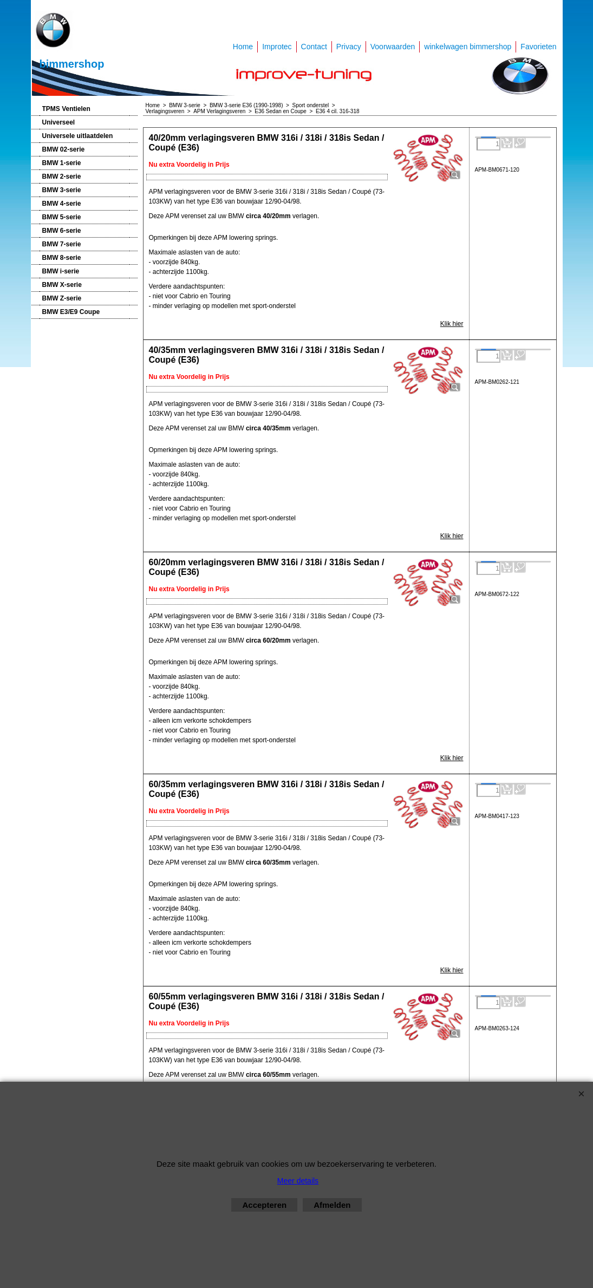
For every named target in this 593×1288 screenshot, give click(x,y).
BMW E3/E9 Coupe (71, 312)
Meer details (297, 1180)
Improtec (276, 46)
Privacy (348, 46)
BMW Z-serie (62, 298)
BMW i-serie (61, 271)
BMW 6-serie (61, 230)
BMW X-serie (62, 285)
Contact (314, 46)
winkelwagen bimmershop (467, 46)
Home (243, 46)
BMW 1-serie (61, 163)
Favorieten (538, 46)
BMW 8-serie (61, 257)
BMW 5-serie (61, 217)
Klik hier (452, 324)
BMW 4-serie (61, 203)
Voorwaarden (392, 46)
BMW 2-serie (61, 176)
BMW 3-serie (61, 190)
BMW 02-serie (63, 149)
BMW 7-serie (61, 244)
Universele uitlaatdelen (77, 136)
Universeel (58, 122)
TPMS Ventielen (66, 109)
